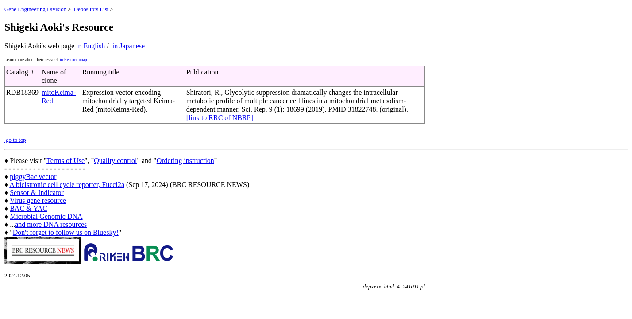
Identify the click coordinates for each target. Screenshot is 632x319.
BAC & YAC (28, 208)
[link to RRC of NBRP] (219, 117)
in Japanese (128, 46)
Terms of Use (65, 160)
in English (90, 46)
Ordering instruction (185, 160)
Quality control (115, 160)
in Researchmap (73, 59)
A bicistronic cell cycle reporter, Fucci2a (66, 184)
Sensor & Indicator (37, 192)
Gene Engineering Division (35, 9)
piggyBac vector (33, 176)
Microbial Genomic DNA (46, 216)
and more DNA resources (51, 224)
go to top (15, 140)
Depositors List (91, 9)
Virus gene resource (38, 200)
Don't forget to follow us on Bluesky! (66, 232)
